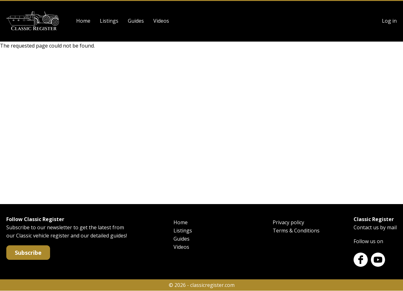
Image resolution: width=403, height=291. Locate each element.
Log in (389, 20)
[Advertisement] (201, 125)
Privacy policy (288, 222)
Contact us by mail (375, 227)
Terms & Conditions (296, 230)
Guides (136, 20)
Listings (109, 20)
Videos (161, 20)
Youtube (378, 260)
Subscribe (28, 252)
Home (83, 20)
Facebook (361, 260)
